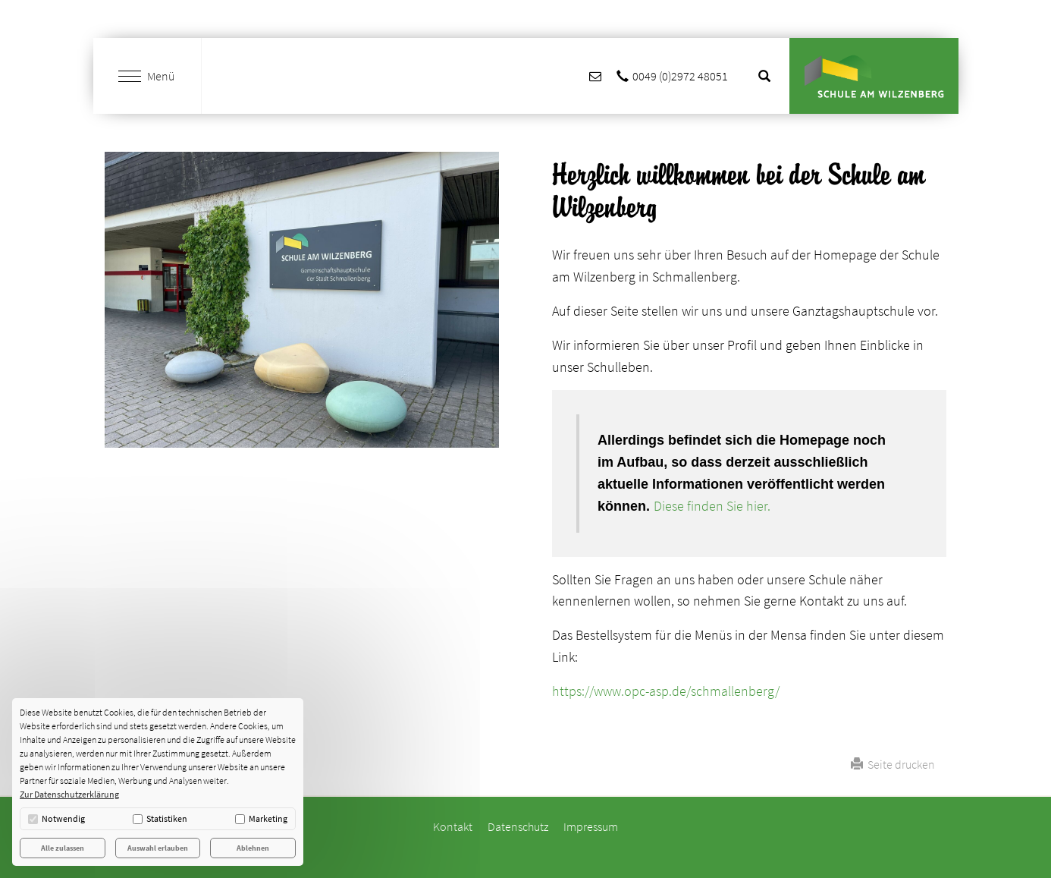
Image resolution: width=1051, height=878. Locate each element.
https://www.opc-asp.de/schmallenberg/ (666, 691)
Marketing (261, 818)
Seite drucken (893, 764)
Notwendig (56, 818)
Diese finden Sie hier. (712, 506)
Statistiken (160, 818)
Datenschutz (518, 826)
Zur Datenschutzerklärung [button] (69, 794)
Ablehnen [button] (253, 848)
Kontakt (452, 826)
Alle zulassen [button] (62, 848)
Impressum (590, 826)
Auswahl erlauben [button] (157, 848)
